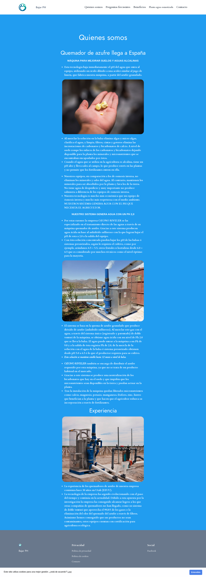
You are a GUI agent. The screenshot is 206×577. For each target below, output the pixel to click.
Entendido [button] (195, 572)
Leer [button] (70, 572)
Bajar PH (41, 7)
